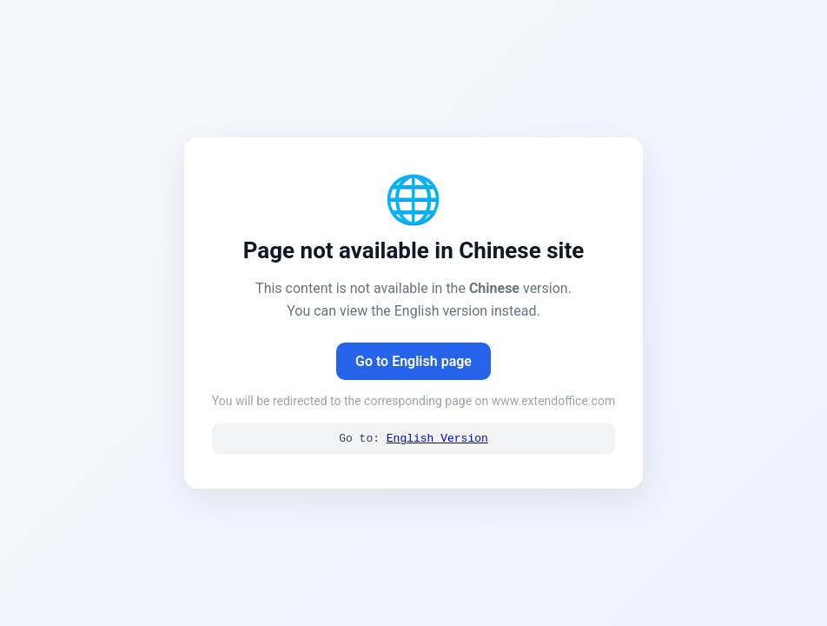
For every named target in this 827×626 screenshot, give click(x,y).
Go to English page (413, 360)
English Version (437, 439)
